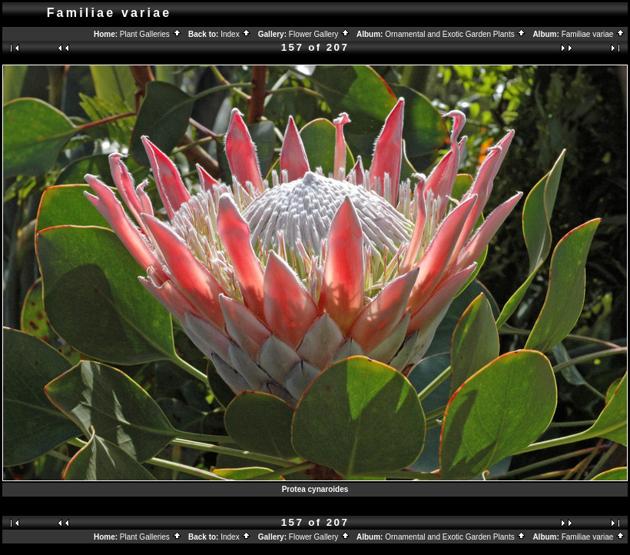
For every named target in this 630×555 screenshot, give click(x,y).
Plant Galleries (151, 34)
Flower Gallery (319, 34)
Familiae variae (594, 34)
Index (235, 34)
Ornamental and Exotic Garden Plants (455, 34)
